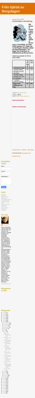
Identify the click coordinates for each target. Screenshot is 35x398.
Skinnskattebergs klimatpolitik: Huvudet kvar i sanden (7, 365)
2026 (4, 312)
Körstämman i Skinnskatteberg (7, 343)
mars (5, 374)
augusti (6, 328)
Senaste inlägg (16, 149)
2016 (4, 382)
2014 (4, 385)
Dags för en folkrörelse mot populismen (4, 197)
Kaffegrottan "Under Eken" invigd (7, 335)
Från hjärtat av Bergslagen (13, 9)
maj (5, 371)
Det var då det (4, 207)
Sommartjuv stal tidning (7, 338)
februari (6, 375)
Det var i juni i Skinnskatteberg (7, 353)
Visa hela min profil (6, 283)
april (5, 372)
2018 (4, 379)
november (6, 324)
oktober (6, 325)
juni (5, 331)
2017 (4, 381)
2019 (4, 378)
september (6, 327)
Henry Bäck (6, 225)
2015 (4, 384)
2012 (4, 388)
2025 (4, 314)
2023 (4, 317)
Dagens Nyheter (19, 96)
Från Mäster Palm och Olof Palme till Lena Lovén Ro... (7, 348)
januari (6, 376)
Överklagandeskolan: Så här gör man (6, 200)
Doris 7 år (6, 332)
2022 (4, 318)
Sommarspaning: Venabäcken (7, 340)
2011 (4, 390)
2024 (4, 315)
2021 (4, 320)
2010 (4, 391)
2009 (4, 393)
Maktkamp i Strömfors (4, 209)
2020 (4, 321)
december (6, 323)
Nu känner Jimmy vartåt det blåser (7, 359)
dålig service (26, 96)
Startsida (23, 149)
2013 (4, 387)
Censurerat (4, 206)
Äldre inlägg (30, 149)
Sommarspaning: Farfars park (7, 356)
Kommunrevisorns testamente (5, 205)
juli (5, 329)
